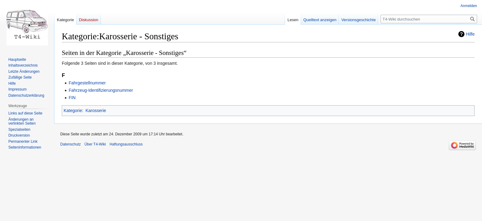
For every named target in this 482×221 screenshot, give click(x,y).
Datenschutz (70, 144)
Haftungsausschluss (126, 144)
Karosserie (95, 110)
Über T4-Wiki (95, 144)
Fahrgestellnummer (87, 82)
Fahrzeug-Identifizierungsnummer (101, 90)
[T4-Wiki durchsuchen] (429, 19)
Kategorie (73, 110)
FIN (72, 97)
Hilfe (470, 34)
